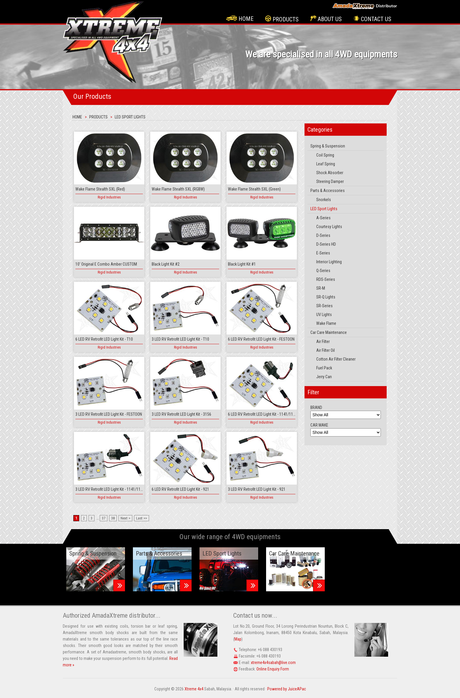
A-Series (323, 217)
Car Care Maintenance (328, 332)
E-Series (323, 253)
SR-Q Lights (325, 297)
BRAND (316, 407)
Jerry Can (324, 376)
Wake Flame (326, 323)
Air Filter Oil (325, 350)
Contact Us (372, 19)
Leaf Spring (325, 164)
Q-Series (323, 270)
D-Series (323, 235)
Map (237, 639)
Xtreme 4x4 (194, 689)
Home (239, 18)
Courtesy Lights (329, 226)
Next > (125, 518)
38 (113, 518)
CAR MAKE (319, 425)
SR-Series (324, 305)
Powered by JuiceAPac (286, 689)
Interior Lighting (329, 261)
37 (103, 518)
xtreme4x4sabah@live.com (273, 662)
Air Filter (323, 341)
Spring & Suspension (327, 146)
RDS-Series (325, 279)
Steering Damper (330, 181)
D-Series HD (326, 244)
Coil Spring (325, 155)
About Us (326, 19)
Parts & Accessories (327, 190)
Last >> (141, 518)
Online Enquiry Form (272, 669)
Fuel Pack (324, 368)
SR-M (320, 288)
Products (282, 19)
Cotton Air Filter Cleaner (336, 359)
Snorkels (323, 199)
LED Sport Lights (130, 117)
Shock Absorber (329, 172)
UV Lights (324, 314)
